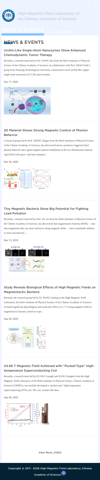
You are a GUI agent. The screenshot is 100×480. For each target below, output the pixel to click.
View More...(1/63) (50, 452)
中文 (81, 6)
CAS (88, 6)
